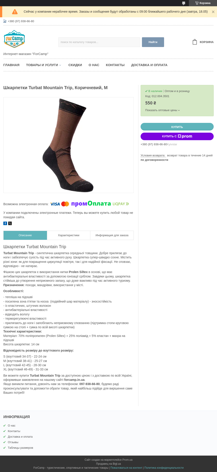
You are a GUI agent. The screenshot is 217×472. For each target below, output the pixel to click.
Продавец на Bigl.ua (108, 463)
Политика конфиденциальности (164, 467)
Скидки (75, 65)
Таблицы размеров (20, 447)
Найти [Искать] (153, 42)
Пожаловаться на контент (126, 467)
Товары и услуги (42, 65)
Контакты (115, 65)
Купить (177, 127)
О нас (94, 65)
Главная (11, 65)
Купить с (177, 136)
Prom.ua (127, 459)
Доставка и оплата (149, 65)
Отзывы (13, 442)
